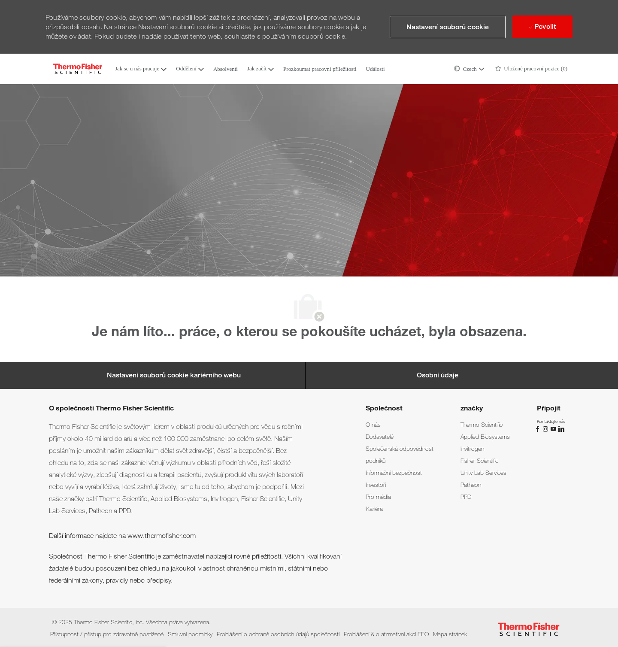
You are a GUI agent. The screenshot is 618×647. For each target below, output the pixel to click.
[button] (468, 69)
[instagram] (546, 428)
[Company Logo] (77, 69)
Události (375, 69)
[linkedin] (561, 428)
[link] (373, 424)
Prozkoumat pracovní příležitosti (319, 69)
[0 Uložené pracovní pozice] (531, 69)
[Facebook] (538, 428)
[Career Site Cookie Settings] (173, 375)
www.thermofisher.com (161, 536)
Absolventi (225, 69)
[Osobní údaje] (437, 375)
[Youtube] (554, 428)
